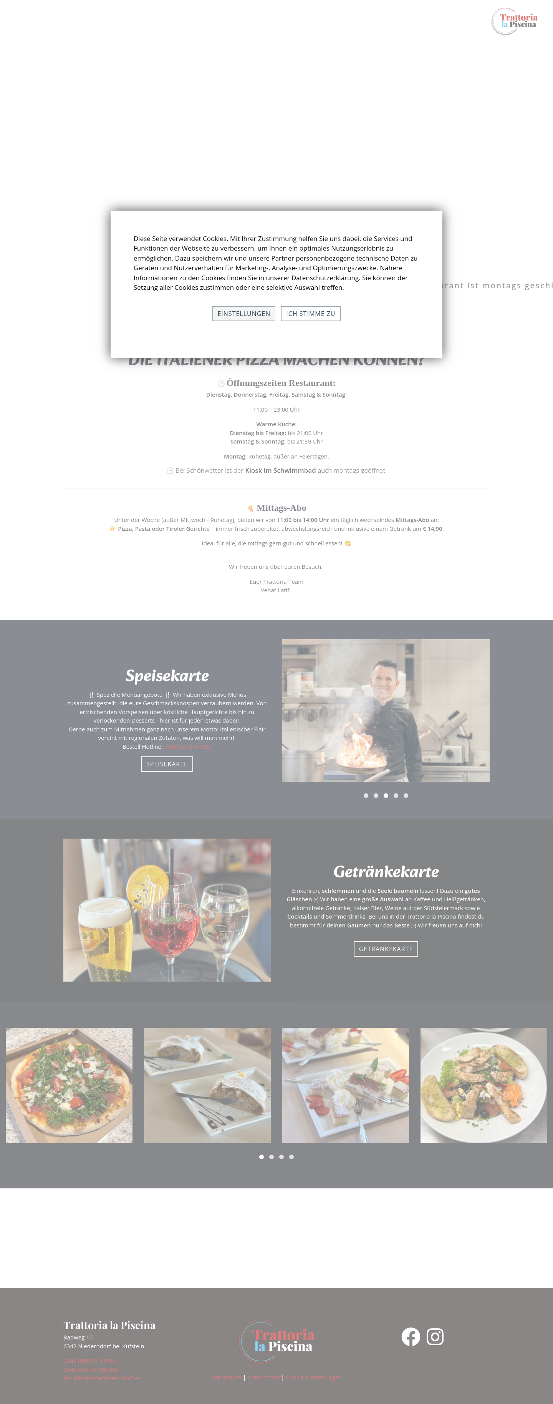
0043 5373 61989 (188, 746)
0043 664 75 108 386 (91, 1369)
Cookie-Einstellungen (314, 1377)
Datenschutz (264, 1377)
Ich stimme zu (310, 313)
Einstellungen (243, 313)
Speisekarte (167, 764)
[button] (366, 795)
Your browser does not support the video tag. (276, 138)
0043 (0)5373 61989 (89, 1360)
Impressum (226, 1377)
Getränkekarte (386, 949)
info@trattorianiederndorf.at (101, 1378)
